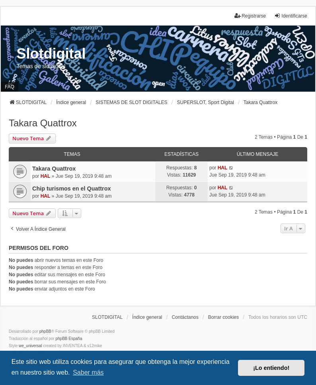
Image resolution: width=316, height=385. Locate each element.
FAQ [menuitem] (9, 87)
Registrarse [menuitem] (250, 16)
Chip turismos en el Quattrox (71, 188)
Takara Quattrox (43, 123)
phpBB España (68, 338)
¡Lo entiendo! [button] (271, 368)
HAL (46, 176)
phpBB (45, 331)
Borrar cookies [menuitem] (223, 317)
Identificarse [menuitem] (290, 16)
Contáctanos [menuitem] (185, 317)
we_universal (30, 346)
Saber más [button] (88, 372)
